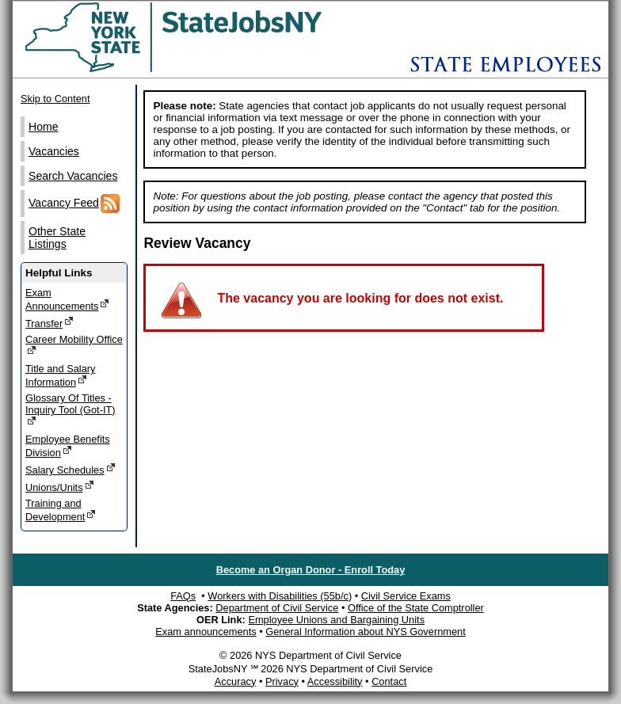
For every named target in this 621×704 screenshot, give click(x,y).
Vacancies (54, 151)
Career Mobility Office (74, 344)
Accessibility (335, 681)
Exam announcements (205, 631)
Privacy (282, 681)
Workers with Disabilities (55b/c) (280, 596)
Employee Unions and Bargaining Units (336, 620)
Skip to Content (55, 99)
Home (44, 126)
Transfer (49, 322)
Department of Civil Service (276, 608)
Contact (388, 681)
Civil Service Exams (406, 596)
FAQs (183, 596)
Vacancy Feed (74, 203)
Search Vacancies (73, 175)
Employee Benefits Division (67, 446)
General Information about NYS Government (365, 631)
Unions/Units (59, 486)
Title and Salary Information (60, 375)
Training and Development (60, 510)
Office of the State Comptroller (416, 608)
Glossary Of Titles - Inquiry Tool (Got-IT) (70, 409)
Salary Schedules (70, 469)
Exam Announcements (67, 299)
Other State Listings (57, 237)
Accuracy (236, 681)
